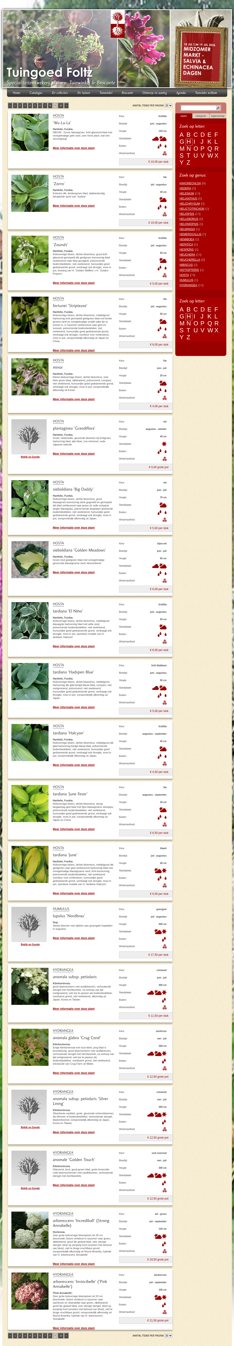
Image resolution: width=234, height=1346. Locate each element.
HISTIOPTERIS (189, 270)
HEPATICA (186, 244)
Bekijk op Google (30, 457)
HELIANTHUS (188, 198)
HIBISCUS (186, 265)
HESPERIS (187, 249)
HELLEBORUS (189, 219)
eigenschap (217, 115)
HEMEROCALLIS (191, 234)
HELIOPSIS (187, 214)
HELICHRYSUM (190, 203)
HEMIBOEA (187, 239)
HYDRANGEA (188, 285)
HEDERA (185, 188)
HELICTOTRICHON (192, 208)
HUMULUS (186, 280)
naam (183, 115)
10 (60, 105)
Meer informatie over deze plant (74, 148)
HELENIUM (187, 193)
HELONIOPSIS (189, 224)
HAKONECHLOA (190, 183)
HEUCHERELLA (190, 259)
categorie (200, 115)
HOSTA (184, 275)
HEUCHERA (187, 254)
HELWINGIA (187, 229)
